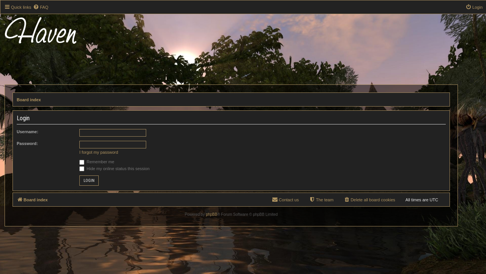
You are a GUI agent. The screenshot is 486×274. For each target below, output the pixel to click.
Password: (39, 143)
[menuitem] (40, 7)
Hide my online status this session (126, 168)
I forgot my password (110, 152)
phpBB (223, 214)
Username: (39, 131)
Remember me (108, 161)
